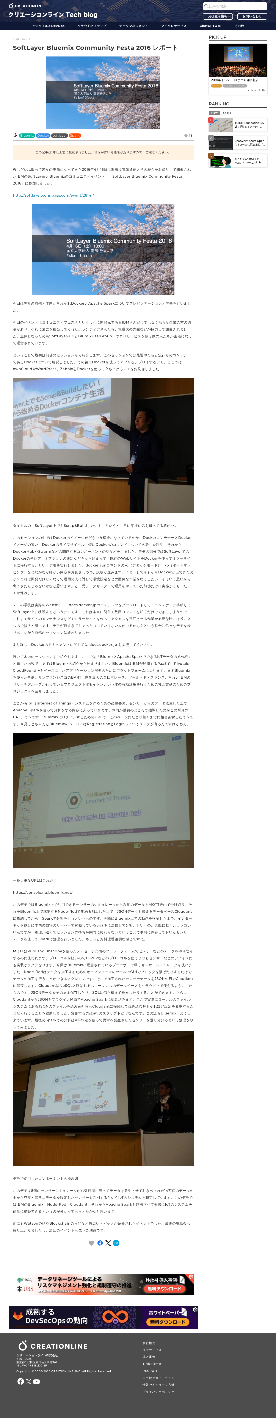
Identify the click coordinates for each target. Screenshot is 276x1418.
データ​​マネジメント (133, 26)
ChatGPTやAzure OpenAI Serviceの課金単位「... (250, 142)
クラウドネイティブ (92, 26)
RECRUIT (150, 1371)
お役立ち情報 (217, 16)
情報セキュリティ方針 (158, 1385)
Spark (75, 136)
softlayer (59, 136)
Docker (43, 136)
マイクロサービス (174, 26)
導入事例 (149, 1357)
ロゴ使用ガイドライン (158, 1378)
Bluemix (27, 136)
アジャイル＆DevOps (48, 26)
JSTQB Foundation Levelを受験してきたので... (249, 124)
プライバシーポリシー (158, 1392)
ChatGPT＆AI (210, 26)
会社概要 (149, 1343)
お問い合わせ (252, 16)
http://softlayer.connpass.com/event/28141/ (53, 195)
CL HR (216, 86)
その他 (239, 26)
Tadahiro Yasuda (235, 86)
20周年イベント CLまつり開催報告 (235, 80)
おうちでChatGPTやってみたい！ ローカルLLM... (249, 160)
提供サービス (152, 1350)
